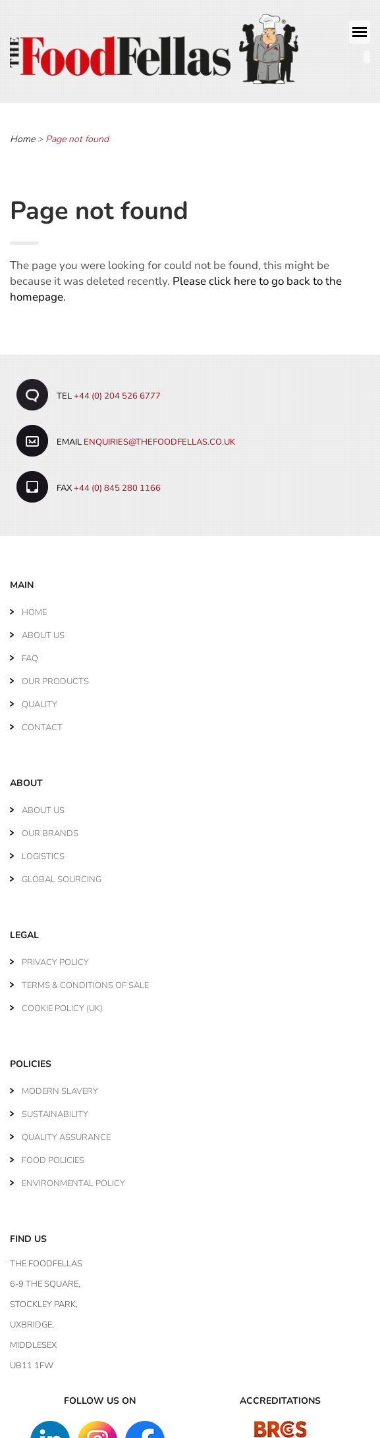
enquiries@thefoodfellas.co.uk (159, 436)
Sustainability (55, 1108)
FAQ (30, 652)
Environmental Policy (73, 1177)
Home (22, 133)
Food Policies (53, 1154)
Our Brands (50, 827)
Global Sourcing (61, 874)
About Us (43, 629)
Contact (42, 722)
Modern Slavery (60, 1085)
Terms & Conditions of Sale (85, 979)
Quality (39, 699)
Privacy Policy (55, 956)
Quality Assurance (66, 1131)
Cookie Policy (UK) (62, 1002)
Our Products (55, 676)
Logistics (43, 850)
